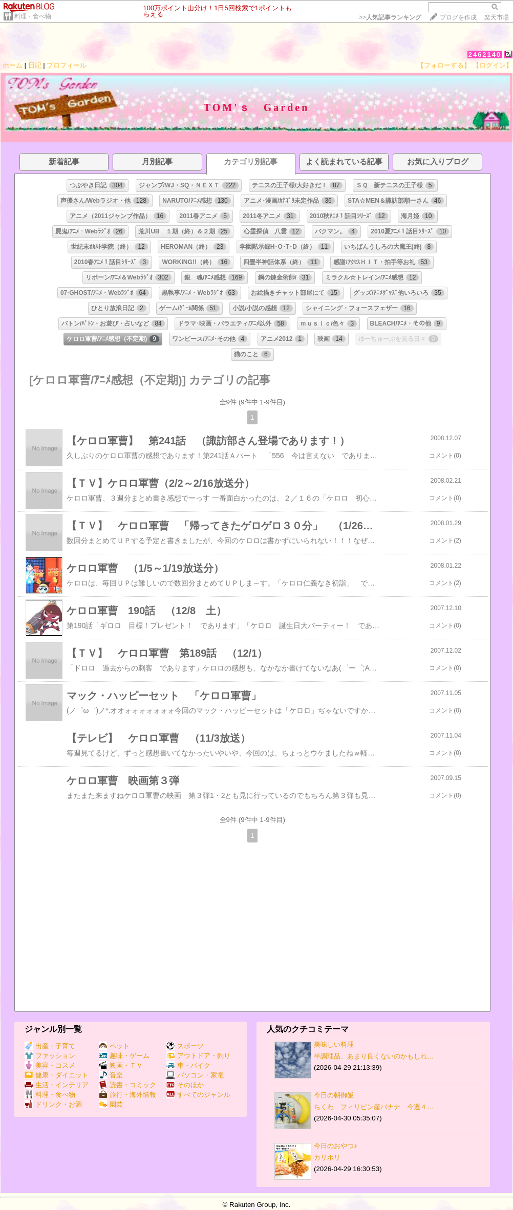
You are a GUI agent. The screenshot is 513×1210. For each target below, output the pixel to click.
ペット (114, 1046)
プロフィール (67, 65)
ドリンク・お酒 (53, 1104)
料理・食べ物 (32, 16)
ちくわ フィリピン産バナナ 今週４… (374, 1107)
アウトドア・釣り (198, 1056)
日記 (34, 65)
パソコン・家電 (195, 1075)
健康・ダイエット (57, 1075)
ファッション (50, 1056)
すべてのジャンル (198, 1094)
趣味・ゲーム (124, 1056)
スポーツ (185, 1046)
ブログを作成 (458, 17)
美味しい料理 (334, 1044)
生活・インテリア (57, 1085)
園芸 (111, 1104)
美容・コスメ (50, 1065)
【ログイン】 (492, 65)
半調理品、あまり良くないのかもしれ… (374, 1056)
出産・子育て (50, 1046)
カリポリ (327, 1157)
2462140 (485, 54)
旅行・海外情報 (127, 1094)
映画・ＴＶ (121, 1065)
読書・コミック (127, 1085)
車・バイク (188, 1065)
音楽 (111, 1075)
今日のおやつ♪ (335, 1146)
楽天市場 (496, 17)
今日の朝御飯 (334, 1095)
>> (390, 17)
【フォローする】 (444, 65)
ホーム (13, 65)
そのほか (185, 1085)
